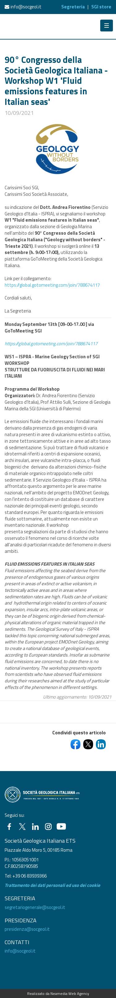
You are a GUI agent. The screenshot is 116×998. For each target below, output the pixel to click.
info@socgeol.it (26, 6)
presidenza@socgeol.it (27, 929)
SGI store (101, 6)
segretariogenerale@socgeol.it (35, 907)
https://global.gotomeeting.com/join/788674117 (52, 285)
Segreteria (73, 6)
